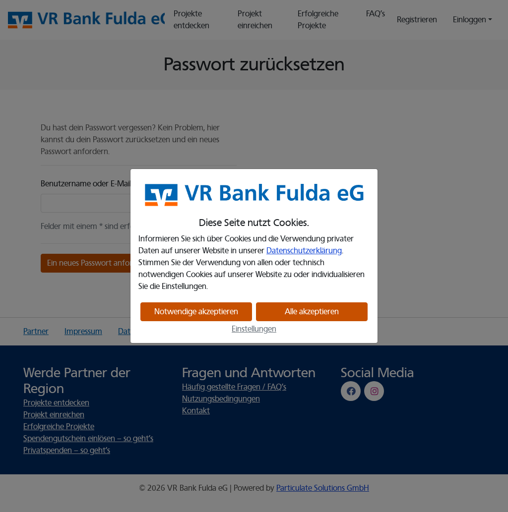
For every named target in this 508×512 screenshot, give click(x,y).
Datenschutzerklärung (304, 251)
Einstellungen (254, 329)
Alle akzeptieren (312, 312)
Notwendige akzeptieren (196, 312)
